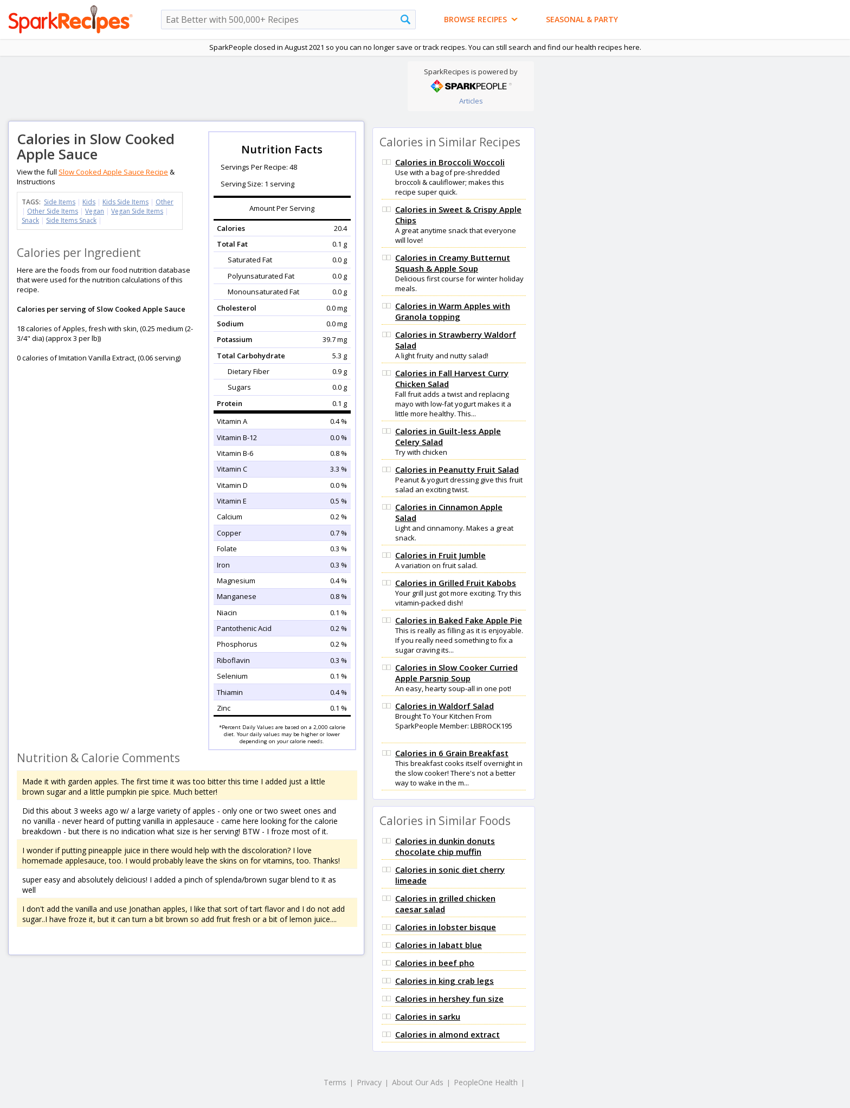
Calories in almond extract (447, 1034)
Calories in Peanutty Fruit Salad (457, 469)
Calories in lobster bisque (445, 927)
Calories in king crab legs (444, 980)
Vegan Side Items (137, 211)
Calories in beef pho (434, 962)
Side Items (59, 202)
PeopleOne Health (486, 1082)
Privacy (369, 1082)
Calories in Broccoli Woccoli (450, 162)
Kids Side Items (125, 202)
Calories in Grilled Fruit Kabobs (455, 582)
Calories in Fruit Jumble (440, 555)
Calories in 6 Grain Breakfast (451, 753)
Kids (88, 202)
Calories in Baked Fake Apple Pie (458, 620)
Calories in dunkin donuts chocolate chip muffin (445, 846)
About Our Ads (417, 1082)
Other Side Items (52, 211)
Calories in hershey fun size (449, 998)
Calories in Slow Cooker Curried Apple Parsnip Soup (456, 673)
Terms (335, 1082)
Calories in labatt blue (438, 944)
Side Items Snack (71, 220)
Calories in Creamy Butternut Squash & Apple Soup (452, 263)
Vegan (94, 211)
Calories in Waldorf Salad (444, 705)
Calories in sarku (427, 1016)
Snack (30, 220)
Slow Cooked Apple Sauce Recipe (113, 172)
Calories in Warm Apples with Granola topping (452, 311)
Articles (471, 101)
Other (164, 202)
